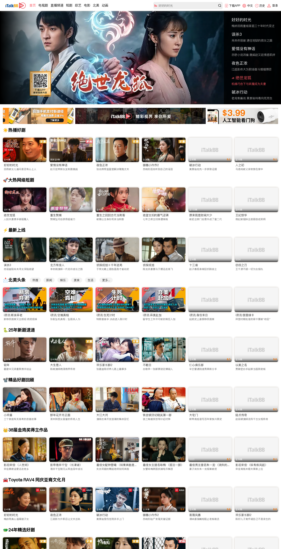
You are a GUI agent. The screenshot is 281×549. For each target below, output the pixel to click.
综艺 (78, 5)
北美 (96, 5)
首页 (32, 5)
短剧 (69, 5)
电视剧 (43, 5)
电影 (87, 5)
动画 (105, 5)
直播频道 (57, 5)
